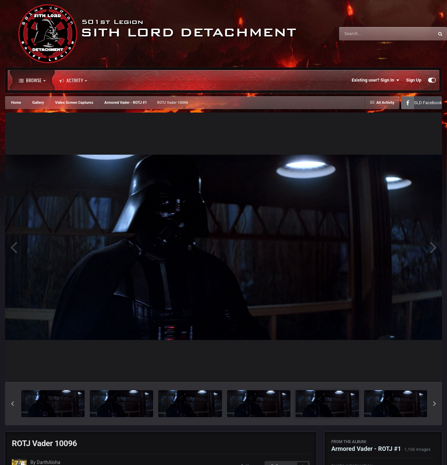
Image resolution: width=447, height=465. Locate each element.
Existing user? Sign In (375, 80)
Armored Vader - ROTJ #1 (366, 448)
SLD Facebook (428, 102)
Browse (32, 80)
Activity (73, 80)
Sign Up (413, 80)
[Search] (369, 33)
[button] (12, 403)
